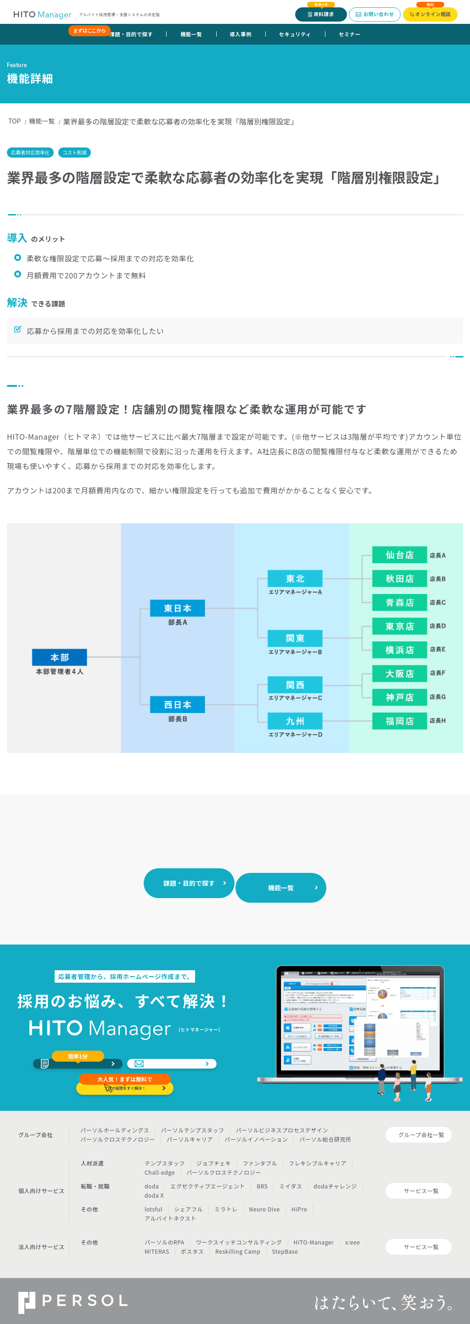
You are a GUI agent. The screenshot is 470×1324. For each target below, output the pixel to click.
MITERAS (157, 1247)
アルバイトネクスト (170, 1214)
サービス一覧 (421, 1187)
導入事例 (241, 34)
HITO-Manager (314, 1238)
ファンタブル (259, 1159)
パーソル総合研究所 (325, 1135)
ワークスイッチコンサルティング (239, 1238)
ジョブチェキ (213, 1159)
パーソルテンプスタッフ (192, 1126)
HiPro (299, 1205)
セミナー (349, 34)
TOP (15, 121)
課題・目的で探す (124, 34)
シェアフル (188, 1205)
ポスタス (192, 1247)
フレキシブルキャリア (318, 1159)
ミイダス (290, 1182)
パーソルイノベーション (256, 1135)
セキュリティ (295, 34)
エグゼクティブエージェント (207, 1182)
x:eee (352, 1238)
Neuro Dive (264, 1205)
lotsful (153, 1205)
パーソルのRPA (165, 1238)
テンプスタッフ (165, 1159)
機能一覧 (191, 34)
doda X (154, 1191)
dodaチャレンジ (335, 1182)
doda (152, 1182)
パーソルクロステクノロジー (117, 1135)
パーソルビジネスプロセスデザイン (282, 1126)
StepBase (285, 1247)
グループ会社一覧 (421, 1131)
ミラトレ (225, 1205)
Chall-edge (160, 1168)
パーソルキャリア (190, 1135)
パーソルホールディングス (114, 1126)
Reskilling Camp (238, 1247)
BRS (262, 1182)
